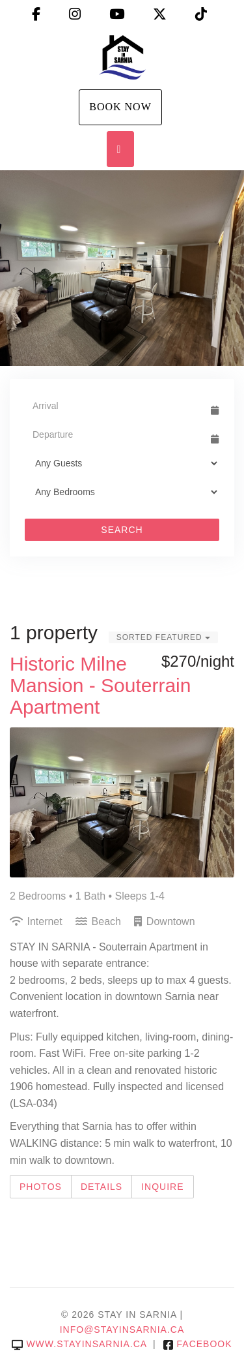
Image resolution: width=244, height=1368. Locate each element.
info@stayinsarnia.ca (122, 1329)
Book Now (120, 106)
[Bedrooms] (122, 492)
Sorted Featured (163, 637)
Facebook (197, 1344)
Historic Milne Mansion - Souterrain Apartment (100, 685)
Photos (41, 1186)
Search (121, 529)
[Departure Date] (116, 434)
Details (101, 1186)
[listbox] (122, 268)
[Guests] (122, 463)
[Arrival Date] (116, 406)
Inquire (162, 1186)
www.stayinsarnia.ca (79, 1344)
